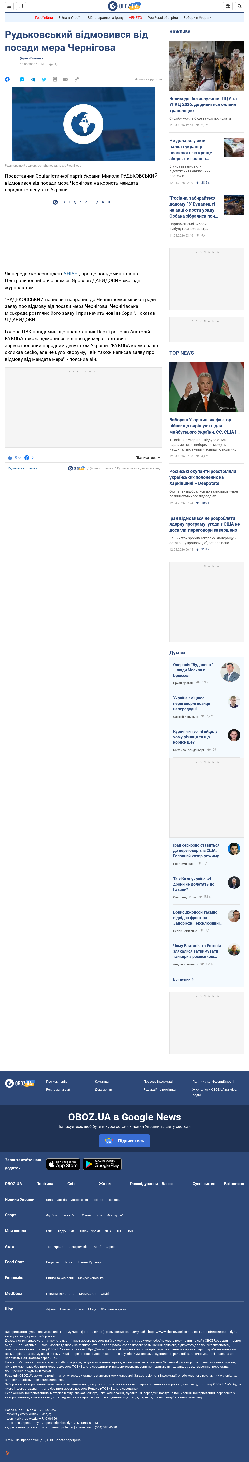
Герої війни (44, 18)
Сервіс (110, 1247)
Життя (105, 1183)
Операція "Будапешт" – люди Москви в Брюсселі (193, 670)
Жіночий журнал (113, 1309)
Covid (105, 1294)
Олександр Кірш (184, 897)
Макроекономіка (91, 1278)
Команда (102, 1081)
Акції (97, 1247)
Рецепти (52, 1262)
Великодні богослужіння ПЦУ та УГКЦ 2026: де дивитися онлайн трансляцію (203, 104)
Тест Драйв (54, 1247)
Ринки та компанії (60, 1278)
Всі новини (234, 1183)
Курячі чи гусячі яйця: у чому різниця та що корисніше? (195, 737)
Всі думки (182, 979)
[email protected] (63, 1427)
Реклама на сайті (59, 1089)
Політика (44, 1183)
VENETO (135, 18)
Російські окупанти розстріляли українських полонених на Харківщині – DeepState (202, 477)
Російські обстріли (163, 18)
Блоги (167, 1183)
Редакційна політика (22, 468)
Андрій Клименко (185, 964)
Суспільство (204, 1183)
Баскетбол (69, 1215)
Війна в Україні (70, 18)
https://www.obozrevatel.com (168, 1332)
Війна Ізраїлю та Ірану (106, 18)
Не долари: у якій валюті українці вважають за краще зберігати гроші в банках (190, 150)
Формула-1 (115, 1215)
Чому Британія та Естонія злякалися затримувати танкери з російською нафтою (197, 951)
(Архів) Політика (31, 58)
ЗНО (119, 1231)
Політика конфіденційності (213, 1081)
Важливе (179, 31)
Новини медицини (60, 1294)
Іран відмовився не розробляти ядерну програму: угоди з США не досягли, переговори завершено (204, 524)
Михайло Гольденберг (188, 750)
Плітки (65, 1309)
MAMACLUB (87, 1294)
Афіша (51, 1309)
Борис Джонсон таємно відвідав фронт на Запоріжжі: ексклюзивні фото (196, 918)
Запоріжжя (79, 1199)
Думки (177, 653)
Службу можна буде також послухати (200, 118)
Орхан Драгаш (183, 683)
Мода (92, 1309)
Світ (71, 1183)
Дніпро (97, 1199)
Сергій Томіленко (185, 931)
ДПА (108, 1231)
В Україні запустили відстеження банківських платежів (189, 171)
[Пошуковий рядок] (239, 6)
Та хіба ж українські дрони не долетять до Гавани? (193, 884)
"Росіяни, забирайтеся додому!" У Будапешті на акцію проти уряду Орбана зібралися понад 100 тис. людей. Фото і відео (194, 207)
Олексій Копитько (185, 717)
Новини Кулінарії (89, 1262)
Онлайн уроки (89, 1231)
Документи (103, 1089)
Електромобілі (78, 1247)
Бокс (99, 1215)
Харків (62, 1199)
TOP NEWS (181, 353)
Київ (49, 1199)
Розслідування (144, 1183)
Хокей (86, 1215)
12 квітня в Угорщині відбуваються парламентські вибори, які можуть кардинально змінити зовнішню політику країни (202, 445)
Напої (67, 1262)
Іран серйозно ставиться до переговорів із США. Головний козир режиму (196, 850)
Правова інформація (159, 1081)
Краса (79, 1309)
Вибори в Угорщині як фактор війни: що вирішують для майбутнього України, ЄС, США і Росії (202, 426)
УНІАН (71, 274)
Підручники (65, 1231)
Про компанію (57, 1081)
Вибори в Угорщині (198, 18)
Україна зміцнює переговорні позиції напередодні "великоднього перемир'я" (197, 704)
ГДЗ (49, 1231)
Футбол (51, 1215)
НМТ (130, 1231)
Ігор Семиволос (184, 864)
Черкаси (114, 1199)
